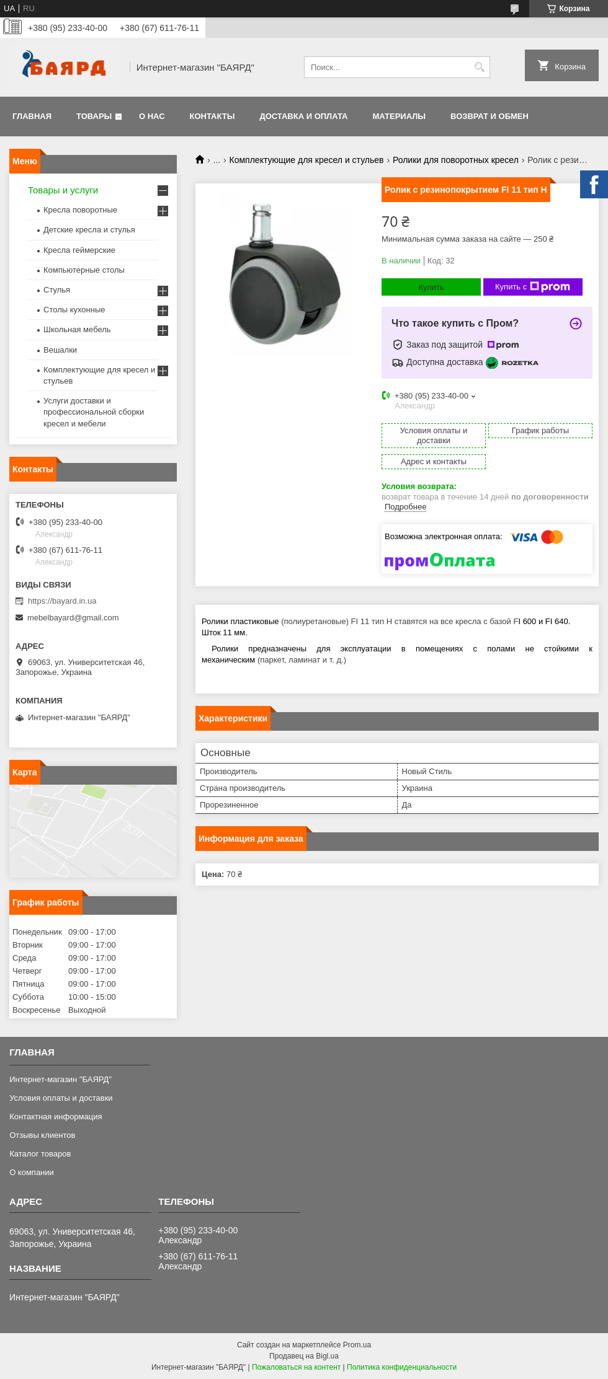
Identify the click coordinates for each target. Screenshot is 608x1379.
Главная (31, 116)
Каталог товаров (40, 1153)
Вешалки (60, 350)
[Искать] (479, 67)
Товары (94, 116)
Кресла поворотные (80, 209)
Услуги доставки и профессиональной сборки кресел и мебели (93, 412)
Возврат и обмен (489, 116)
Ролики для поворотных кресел (456, 160)
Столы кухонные (74, 309)
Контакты (212, 116)
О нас (152, 116)
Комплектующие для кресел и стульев (307, 160)
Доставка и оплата (303, 116)
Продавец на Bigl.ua (304, 1356)
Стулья (56, 289)
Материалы (399, 116)
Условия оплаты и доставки (60, 1098)
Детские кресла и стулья (89, 229)
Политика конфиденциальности (402, 1367)
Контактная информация (55, 1116)
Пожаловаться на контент (296, 1367)
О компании (31, 1172)
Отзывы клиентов (42, 1135)
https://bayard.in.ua (62, 601)
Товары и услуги (63, 190)
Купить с (532, 287)
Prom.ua (357, 1345)
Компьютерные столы (84, 270)
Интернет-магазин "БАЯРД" (60, 1079)
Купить (431, 287)
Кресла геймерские (79, 250)
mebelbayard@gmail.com (73, 617)
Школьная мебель (77, 329)
